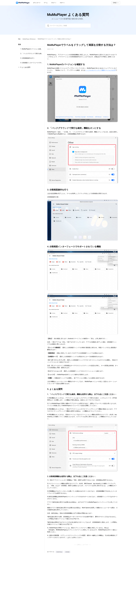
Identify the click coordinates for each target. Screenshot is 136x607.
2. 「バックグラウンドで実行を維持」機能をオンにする (30, 54)
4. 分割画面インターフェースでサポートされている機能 (31, 63)
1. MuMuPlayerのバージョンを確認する (31, 49)
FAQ (19, 39)
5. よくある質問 (25, 67)
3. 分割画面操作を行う (27, 58)
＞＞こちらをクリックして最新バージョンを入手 (100, 70)
